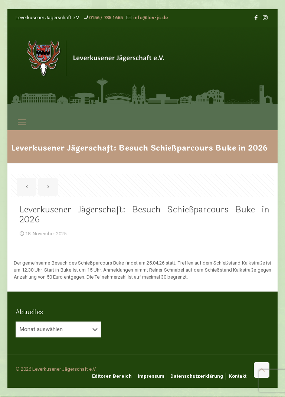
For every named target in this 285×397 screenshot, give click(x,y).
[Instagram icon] (265, 17)
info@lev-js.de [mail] (150, 17)
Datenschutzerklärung (196, 376)
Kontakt (237, 376)
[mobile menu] (22, 122)
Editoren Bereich (112, 376)
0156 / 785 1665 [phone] (106, 17)
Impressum (151, 376)
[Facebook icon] (256, 17)
